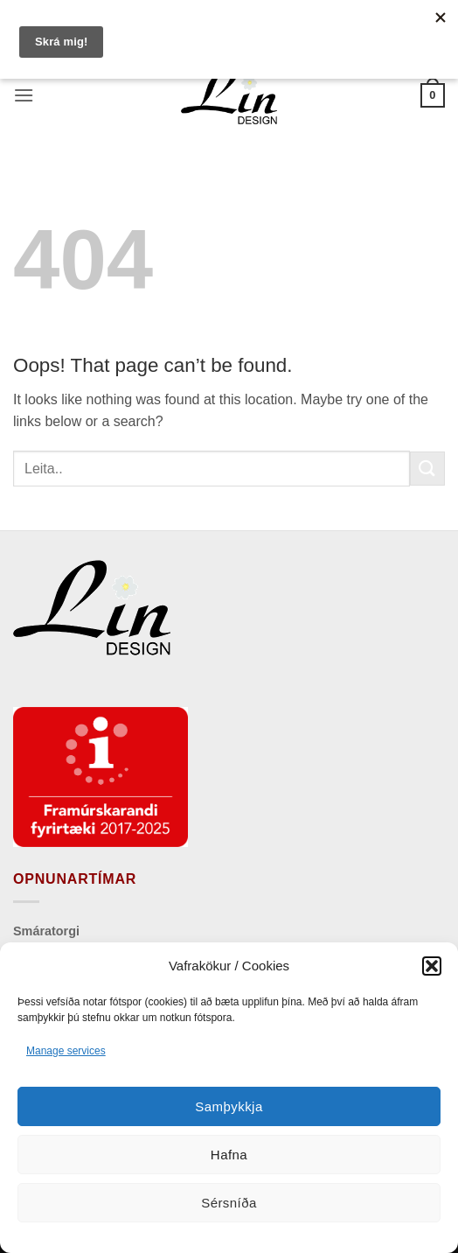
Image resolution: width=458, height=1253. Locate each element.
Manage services (66, 1051)
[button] (432, 966)
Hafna (229, 1154)
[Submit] (427, 469)
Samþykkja (228, 1106)
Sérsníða (229, 1202)
